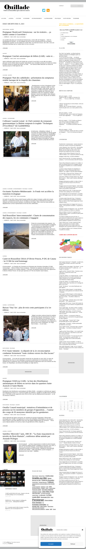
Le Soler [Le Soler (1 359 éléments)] (49, 495)
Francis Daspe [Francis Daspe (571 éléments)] (52, 488)
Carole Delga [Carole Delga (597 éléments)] (35, 482)
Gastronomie (48, 18)
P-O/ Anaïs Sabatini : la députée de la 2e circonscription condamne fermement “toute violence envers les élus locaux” (28, 352)
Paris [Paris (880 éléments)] (52, 497)
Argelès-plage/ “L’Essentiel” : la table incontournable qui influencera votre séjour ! (70, 324)
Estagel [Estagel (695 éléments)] (43, 488)
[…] (60, 85)
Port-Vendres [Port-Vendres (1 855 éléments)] (37, 502)
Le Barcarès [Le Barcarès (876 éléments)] (42, 495)
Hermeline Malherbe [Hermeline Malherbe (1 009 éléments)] (47, 489)
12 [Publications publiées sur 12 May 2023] (74, 405)
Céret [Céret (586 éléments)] (47, 486)
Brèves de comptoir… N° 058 (65, 112)
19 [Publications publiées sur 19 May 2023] (74, 406)
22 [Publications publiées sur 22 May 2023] (60, 408)
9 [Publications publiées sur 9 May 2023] (64, 405)
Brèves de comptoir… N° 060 (65, 96)
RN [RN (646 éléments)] (47, 504)
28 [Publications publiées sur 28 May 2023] (81, 408)
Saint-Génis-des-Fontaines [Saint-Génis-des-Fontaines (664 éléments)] (38, 507)
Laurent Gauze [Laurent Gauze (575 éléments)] (35, 495)
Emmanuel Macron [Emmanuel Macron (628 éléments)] (36, 488)
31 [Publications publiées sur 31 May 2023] (67, 409)
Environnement (37, 18)
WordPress (10, 543)
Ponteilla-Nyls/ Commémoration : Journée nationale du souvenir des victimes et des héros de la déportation (71, 144)
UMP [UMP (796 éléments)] (51, 509)
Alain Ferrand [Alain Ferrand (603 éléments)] (35, 475)
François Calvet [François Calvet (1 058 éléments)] (36, 489)
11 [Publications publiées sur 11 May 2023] (71, 405)
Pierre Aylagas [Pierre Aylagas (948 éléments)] (49, 500)
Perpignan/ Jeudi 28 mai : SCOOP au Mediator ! (69, 156)
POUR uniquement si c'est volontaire (69, 36)
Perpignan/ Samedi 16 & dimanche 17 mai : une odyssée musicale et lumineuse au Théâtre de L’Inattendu (71, 209)
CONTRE (63, 38)
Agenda (11, 18)
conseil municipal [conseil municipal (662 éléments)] (36, 486)
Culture (18, 18)
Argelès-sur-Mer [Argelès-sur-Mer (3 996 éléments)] (39, 478)
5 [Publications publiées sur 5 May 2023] (74, 403)
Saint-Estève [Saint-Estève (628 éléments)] (50, 506)
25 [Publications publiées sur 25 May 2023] (71, 408)
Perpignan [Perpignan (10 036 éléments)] (38, 499)
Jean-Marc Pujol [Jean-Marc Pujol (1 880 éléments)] (48, 492)
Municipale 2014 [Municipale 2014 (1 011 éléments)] (45, 497)
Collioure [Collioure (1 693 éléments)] (50, 482)
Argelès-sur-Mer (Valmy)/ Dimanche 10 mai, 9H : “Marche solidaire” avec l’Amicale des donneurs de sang (71, 154)
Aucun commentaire (21, 36)
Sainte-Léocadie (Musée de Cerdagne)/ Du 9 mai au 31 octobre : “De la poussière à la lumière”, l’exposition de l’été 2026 (71, 205)
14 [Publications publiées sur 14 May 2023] (81, 405)
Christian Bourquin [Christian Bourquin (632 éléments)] (43, 482)
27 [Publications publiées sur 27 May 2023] (78, 408)
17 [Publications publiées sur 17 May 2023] (67, 406)
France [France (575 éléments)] (47, 488)
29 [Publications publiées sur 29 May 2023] (60, 409)
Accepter (51, 544)
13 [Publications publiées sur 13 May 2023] (78, 405)
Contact (61, 5)
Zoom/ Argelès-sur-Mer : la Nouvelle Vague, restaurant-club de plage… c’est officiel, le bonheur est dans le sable (71, 328)
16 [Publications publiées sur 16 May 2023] (64, 406)
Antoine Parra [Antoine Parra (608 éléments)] (42, 475)
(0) (61, 85)
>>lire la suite (5, 47)
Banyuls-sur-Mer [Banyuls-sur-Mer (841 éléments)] (36, 480)
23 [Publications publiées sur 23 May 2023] (64, 408)
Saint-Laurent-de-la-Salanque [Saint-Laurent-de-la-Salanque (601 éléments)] (38, 509)
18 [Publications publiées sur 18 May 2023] (71, 406)
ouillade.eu (8, 542)
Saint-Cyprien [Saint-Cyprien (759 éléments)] (43, 506)
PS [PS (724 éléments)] (43, 502)
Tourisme (76, 18)
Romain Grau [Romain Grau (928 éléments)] (35, 506)
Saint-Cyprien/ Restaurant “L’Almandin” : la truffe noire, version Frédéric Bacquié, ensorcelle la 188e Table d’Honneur (71, 263)
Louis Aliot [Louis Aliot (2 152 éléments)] (36, 497)
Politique (58, 18)
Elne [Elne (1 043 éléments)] (50, 486)
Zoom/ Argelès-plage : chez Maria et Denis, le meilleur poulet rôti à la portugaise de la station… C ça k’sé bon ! (71, 308)
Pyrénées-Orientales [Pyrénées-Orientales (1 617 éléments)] (39, 505)
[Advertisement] (28, 172)
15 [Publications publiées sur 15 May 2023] (60, 406)
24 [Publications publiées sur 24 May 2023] (67, 408)
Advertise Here (28, 371)
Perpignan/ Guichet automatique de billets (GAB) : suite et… (29, 56)
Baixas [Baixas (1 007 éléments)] (49, 478)
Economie (26, 18)
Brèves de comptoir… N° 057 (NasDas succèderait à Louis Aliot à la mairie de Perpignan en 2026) (70, 121)
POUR (62, 40)
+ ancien (5, 469)
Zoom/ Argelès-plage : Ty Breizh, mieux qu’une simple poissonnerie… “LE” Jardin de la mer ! (70, 300)
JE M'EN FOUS (64, 32)
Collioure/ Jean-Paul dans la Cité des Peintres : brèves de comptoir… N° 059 (71, 104)
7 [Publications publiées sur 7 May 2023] (81, 403)
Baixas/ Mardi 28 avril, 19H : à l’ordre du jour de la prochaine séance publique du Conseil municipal (70, 191)
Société (12, 29)
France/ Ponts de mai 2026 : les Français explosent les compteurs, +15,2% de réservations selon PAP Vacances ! (71, 160)
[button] (82, 530)
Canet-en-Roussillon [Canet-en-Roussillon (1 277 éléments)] (47, 480)
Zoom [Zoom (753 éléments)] (54, 509)
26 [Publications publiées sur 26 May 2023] (74, 408)
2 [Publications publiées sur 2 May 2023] (64, 403)
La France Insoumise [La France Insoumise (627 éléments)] (45, 493)
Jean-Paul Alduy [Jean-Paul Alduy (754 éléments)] (36, 493)
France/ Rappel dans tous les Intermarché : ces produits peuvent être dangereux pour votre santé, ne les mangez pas (71, 195)
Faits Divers (67, 18)
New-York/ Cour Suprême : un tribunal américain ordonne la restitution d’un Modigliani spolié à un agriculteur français (69, 55)
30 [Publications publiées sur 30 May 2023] (64, 409)
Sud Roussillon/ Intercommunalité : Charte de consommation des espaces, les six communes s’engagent (29, 216)
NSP (62, 34)
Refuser (73, 544)
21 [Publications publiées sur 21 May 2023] (81, 406)
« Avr (70, 410)
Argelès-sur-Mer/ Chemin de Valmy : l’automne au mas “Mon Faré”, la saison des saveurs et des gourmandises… (71, 272)
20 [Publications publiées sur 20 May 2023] (78, 406)
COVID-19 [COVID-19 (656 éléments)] (43, 486)
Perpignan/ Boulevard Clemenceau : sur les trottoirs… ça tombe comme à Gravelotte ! (27, 33)
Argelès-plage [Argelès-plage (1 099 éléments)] (49, 476)
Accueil (3, 18)
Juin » (72, 410)
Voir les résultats (71, 43)
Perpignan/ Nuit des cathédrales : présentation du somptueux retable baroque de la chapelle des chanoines (28, 79)
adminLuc (6, 36)
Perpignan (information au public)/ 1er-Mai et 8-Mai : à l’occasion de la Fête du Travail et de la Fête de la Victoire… (71, 183)
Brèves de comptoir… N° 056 (65, 129)
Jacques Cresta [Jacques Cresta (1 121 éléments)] (36, 491)
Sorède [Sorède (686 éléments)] (47, 509)
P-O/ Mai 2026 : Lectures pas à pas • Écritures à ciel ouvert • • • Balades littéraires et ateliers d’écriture (70, 174)
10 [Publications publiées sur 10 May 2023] (67, 405)
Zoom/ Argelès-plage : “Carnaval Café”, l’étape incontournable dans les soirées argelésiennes (69, 321)
